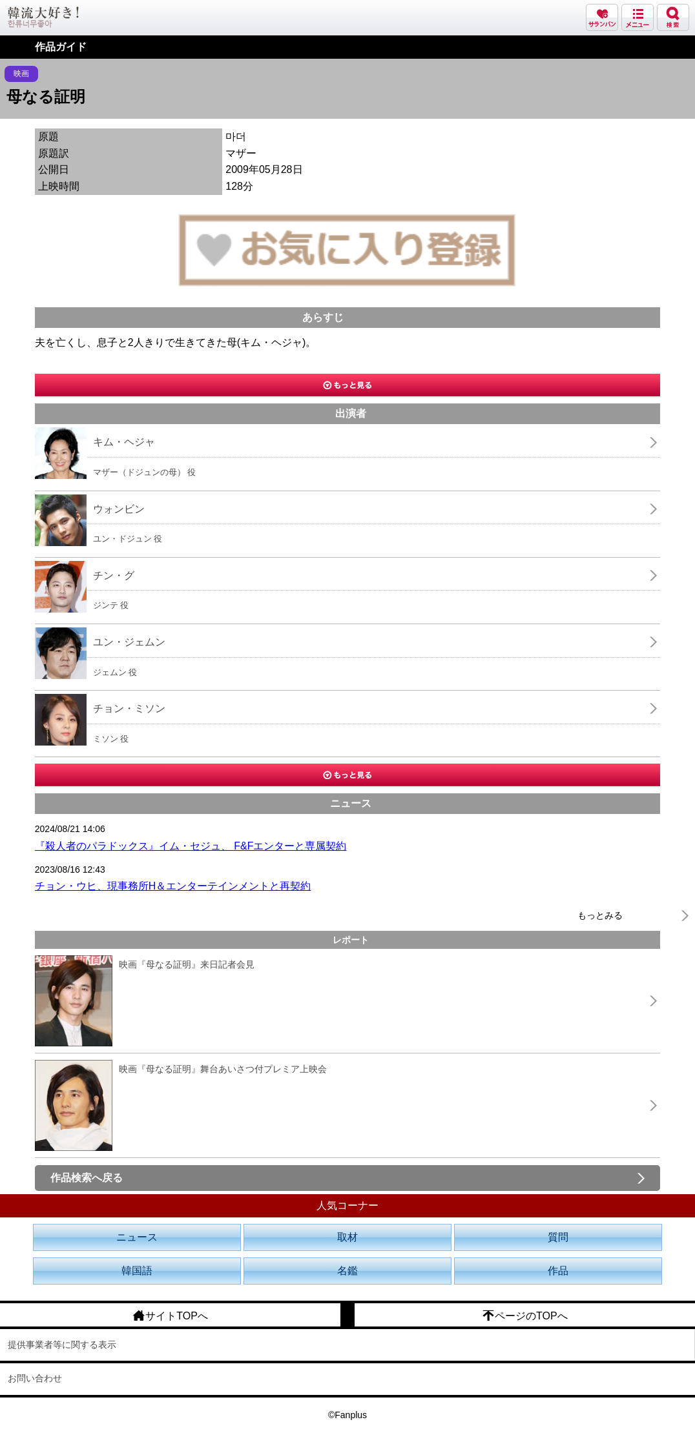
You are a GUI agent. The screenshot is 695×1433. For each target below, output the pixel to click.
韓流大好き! (43, 17)
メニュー (637, 17)
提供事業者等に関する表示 (62, 1344)
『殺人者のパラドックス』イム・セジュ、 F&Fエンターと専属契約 (191, 845)
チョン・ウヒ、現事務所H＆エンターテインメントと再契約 (173, 885)
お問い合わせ (35, 1378)
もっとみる (600, 915)
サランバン (601, 17)
